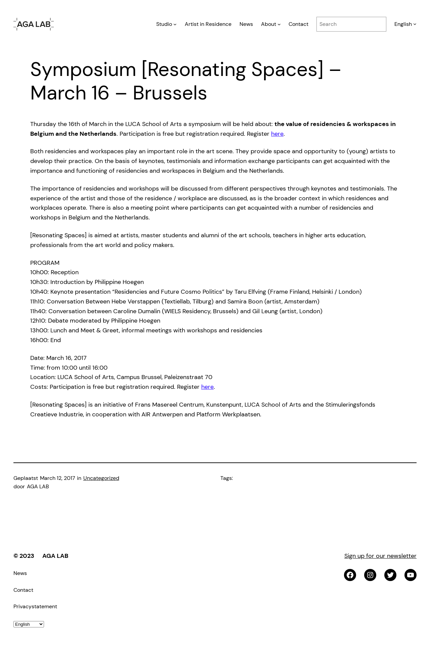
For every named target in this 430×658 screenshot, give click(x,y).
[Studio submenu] (175, 24)
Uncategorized (101, 478)
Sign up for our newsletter (380, 556)
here (277, 134)
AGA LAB (55, 556)
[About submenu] (279, 24)
